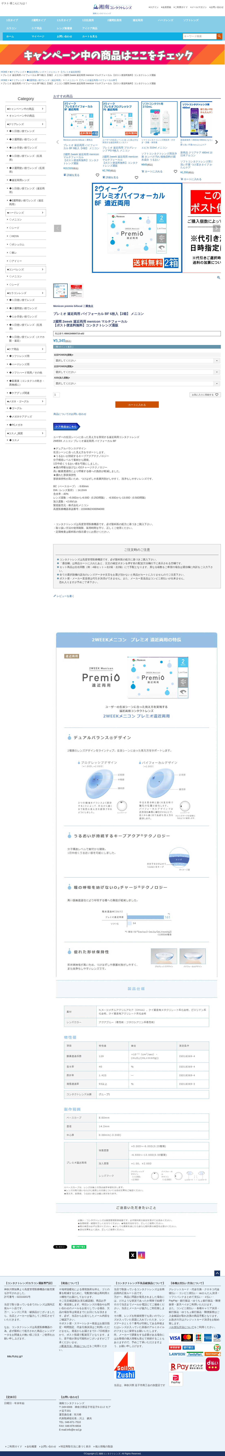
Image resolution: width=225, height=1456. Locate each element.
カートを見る (89, 36)
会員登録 (166, 7)
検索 (219, 36)
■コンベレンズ (15, 269)
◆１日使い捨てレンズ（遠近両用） (27, 190)
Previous (57, 228)
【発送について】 (70, 1283)
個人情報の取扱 (104, 1446)
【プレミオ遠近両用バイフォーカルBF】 (98, 80)
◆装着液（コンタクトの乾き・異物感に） (27, 382)
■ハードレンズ (15, 212)
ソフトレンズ (190, 20)
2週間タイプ (39, 20)
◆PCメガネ (16, 424)
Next (216, 228)
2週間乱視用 (114, 20)
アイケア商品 (89, 28)
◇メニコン (51, 72)
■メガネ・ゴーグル (18, 401)
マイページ (38, 36)
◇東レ (13, 252)
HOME (4, 72)
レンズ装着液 (64, 28)
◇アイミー (15, 261)
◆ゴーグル (15, 408)
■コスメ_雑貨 (15, 433)
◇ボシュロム (16, 244)
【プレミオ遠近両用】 (70, 72)
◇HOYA (14, 236)
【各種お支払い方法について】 (187, 1283)
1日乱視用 (88, 20)
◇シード (14, 227)
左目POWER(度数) (64, 366)
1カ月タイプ (64, 20)
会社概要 (32, 1446)
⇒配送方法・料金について (74, 1346)
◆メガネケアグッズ (20, 416)
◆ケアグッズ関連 (19, 392)
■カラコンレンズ (16, 293)
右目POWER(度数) (64, 355)
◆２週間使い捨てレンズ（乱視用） (27, 170)
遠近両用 (138, 20)
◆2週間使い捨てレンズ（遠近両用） (45, 80)
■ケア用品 (13, 349)
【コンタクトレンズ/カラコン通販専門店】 (29, 1283)
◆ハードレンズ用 (19, 364)
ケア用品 (37, 28)
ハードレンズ (165, 20)
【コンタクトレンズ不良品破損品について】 (140, 1283)
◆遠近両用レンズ (35, 72)
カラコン (11, 28)
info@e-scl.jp (74, 1429)
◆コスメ (14, 440)
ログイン (154, 7)
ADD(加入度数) (62, 378)
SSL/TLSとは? (15, 1356)
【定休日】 (11, 1397)
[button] (57, 142)
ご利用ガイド (181, 7)
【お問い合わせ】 (70, 1397)
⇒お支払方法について (181, 1327)
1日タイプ (12, 20)
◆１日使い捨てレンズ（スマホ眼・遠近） (27, 338)
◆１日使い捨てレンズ (21, 131)
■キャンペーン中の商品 (20, 108)
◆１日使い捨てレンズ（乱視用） (25, 157)
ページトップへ (217, 1273)
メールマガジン (199, 7)
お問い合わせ (217, 7)
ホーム (10, 36)
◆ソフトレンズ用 (19, 356)
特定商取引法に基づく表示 (75, 1446)
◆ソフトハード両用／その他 (25, 372)
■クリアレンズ (17, 72)
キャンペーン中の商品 (21, 115)
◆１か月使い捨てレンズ (23, 147)
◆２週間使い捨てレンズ (23, 139)
